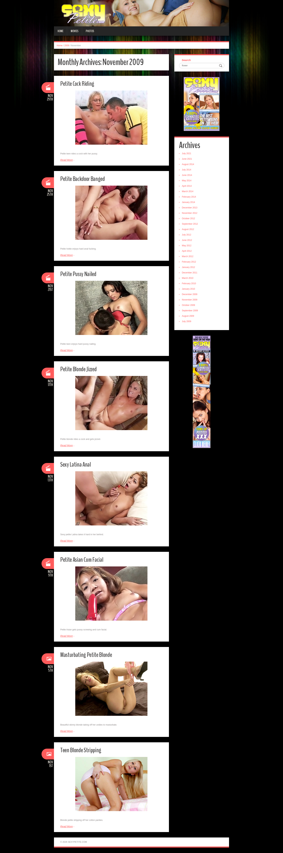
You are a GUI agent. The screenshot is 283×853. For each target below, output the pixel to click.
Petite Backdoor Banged (88, 178)
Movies (74, 31)
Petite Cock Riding (81, 83)
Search (187, 60)
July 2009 (188, 322)
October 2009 (190, 306)
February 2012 (191, 263)
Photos (90, 31)
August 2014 (190, 165)
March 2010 (189, 279)
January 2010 (190, 290)
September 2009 (192, 312)
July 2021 (188, 154)
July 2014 (188, 171)
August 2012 (190, 230)
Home (60, 31)
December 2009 (191, 295)
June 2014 (189, 176)
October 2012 (190, 219)
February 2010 (191, 284)
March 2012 (189, 257)
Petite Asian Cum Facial (86, 559)
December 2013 (191, 209)
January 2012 (190, 268)
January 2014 (190, 203)
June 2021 (189, 160)
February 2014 (191, 198)
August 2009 (190, 317)
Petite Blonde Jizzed (83, 368)
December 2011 (191, 274)
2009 (66, 45)
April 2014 (188, 187)
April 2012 (188, 252)
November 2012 (191, 214)
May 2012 (188, 247)
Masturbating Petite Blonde (91, 654)
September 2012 (192, 225)
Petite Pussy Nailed (82, 273)
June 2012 (189, 241)
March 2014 (189, 192)
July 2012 (188, 236)
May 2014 (188, 182)
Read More (66, 160)
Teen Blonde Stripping (85, 749)
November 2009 (191, 301)
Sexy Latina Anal (78, 463)
